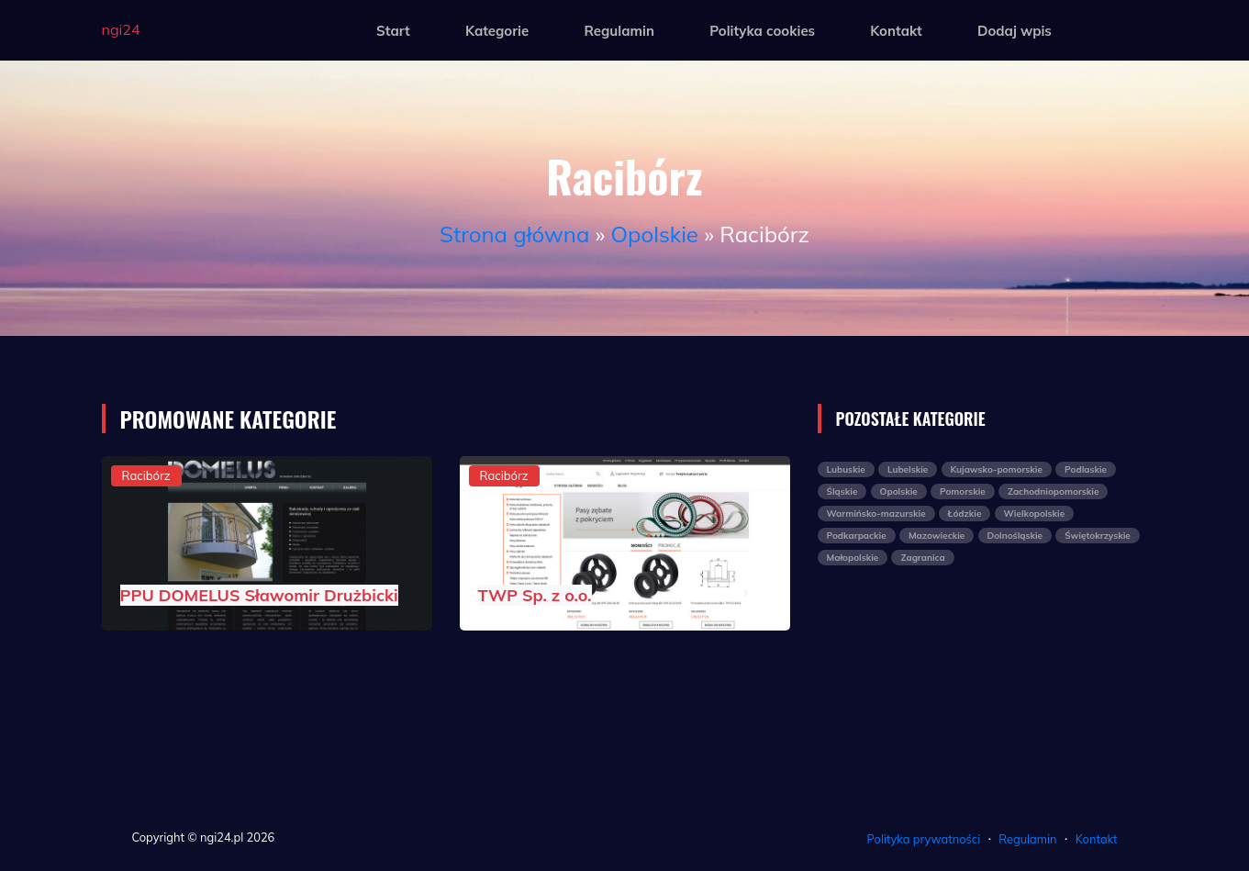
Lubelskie (907, 469)
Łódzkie (965, 513)
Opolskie (654, 234)
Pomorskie (963, 491)
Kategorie (497, 30)
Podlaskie (1086, 469)
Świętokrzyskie (1098, 536)
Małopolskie (853, 558)
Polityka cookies (762, 30)
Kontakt (895, 30)
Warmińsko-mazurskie (876, 513)
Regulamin (619, 30)
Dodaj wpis (1014, 30)
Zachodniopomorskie (1053, 491)
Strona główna (514, 234)
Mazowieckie (937, 536)
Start (393, 30)
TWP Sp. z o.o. (535, 595)
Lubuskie (846, 469)
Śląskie (842, 491)
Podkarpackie (857, 536)
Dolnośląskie (1015, 536)
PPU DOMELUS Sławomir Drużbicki (259, 595)
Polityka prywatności (924, 839)
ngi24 (121, 29)
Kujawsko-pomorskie (997, 469)
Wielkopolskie (1034, 513)
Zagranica (922, 558)
